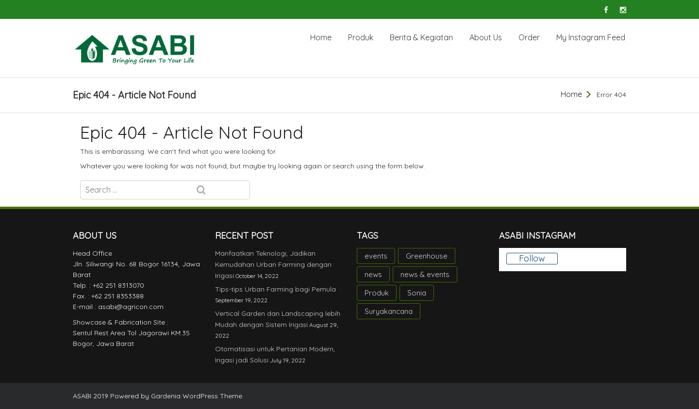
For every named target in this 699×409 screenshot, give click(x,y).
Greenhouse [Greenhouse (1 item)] (427, 256)
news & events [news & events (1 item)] (424, 274)
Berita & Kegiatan (421, 37)
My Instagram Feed (590, 37)
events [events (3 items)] (376, 256)
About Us (485, 37)
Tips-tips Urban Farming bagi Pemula (275, 289)
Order (529, 37)
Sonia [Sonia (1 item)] (416, 292)
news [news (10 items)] (373, 274)
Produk (360, 37)
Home (321, 37)
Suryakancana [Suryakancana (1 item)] (389, 311)
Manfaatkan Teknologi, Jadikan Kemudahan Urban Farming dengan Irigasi (273, 264)
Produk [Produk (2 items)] (377, 292)
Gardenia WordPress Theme (196, 396)
